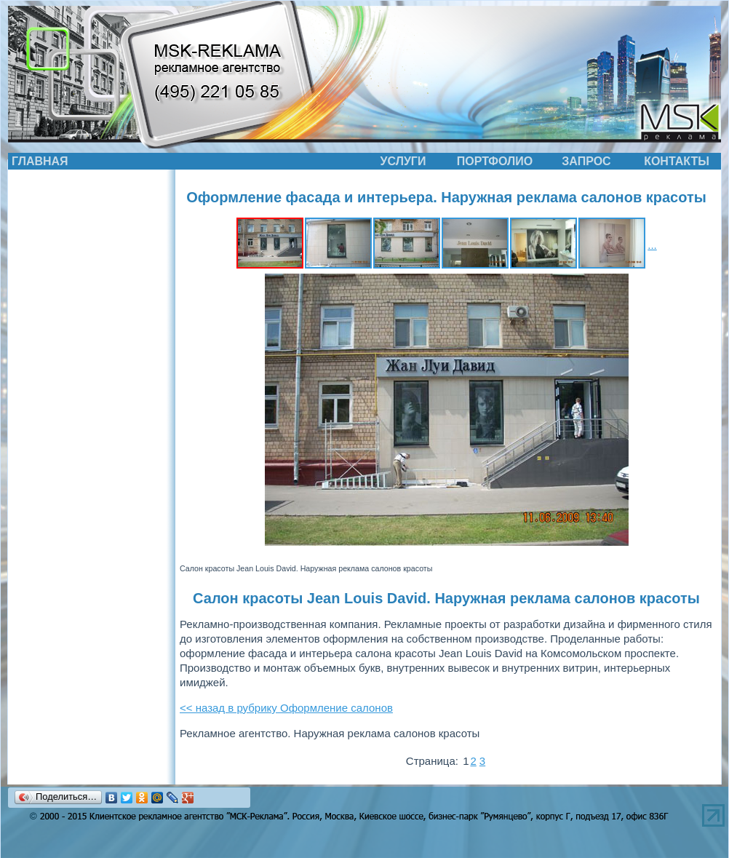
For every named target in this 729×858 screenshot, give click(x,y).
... (652, 245)
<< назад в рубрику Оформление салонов (286, 708)
